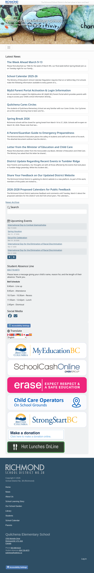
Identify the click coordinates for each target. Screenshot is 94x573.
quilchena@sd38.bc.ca (13, 553)
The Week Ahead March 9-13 (24, 62)
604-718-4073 (13, 270)
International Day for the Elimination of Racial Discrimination (35, 244)
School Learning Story (14, 501)
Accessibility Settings (18, 325)
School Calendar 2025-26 (22, 76)
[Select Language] (17, 337)
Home (8, 487)
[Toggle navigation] (8, 47)
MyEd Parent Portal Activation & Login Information (39, 90)
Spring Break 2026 (18, 118)
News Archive (12, 202)
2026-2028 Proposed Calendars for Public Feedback (39, 189)
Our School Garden (13, 506)
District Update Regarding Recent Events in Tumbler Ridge (43, 161)
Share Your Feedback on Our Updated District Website (41, 175)
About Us (9, 497)
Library (8, 511)
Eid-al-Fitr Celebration (17, 237)
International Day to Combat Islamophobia (27, 225)
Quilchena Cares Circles (21, 104)
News (7, 492)
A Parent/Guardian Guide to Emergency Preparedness (40, 133)
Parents (8, 525)
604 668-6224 (16, 548)
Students (9, 516)
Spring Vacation (15, 231)
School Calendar (12, 520)
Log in (84, 559)
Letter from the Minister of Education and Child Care (40, 147)
